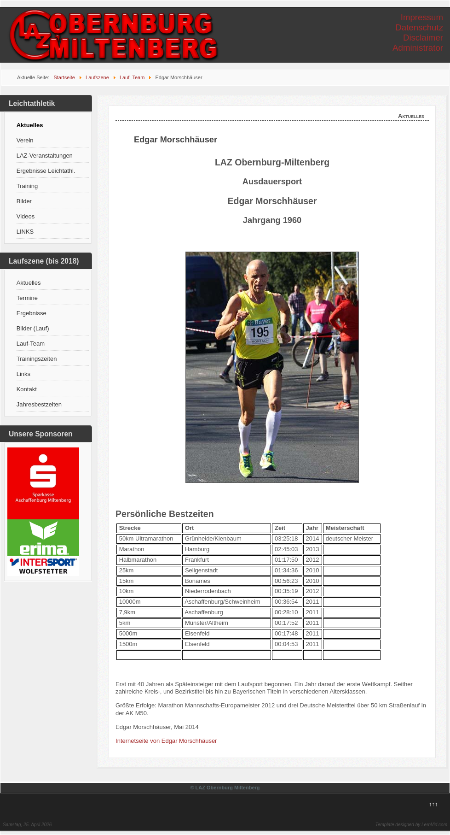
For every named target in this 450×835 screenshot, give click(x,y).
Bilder (24, 201)
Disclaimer (423, 37)
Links (23, 373)
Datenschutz (419, 27)
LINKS (25, 231)
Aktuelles (30, 125)
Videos (26, 216)
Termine (27, 297)
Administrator (417, 48)
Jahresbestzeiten (39, 404)
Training (27, 185)
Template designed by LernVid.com (411, 824)
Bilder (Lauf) (33, 328)
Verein (25, 140)
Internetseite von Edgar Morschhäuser (166, 740)
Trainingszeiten (37, 358)
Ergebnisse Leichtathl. (46, 170)
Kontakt (27, 389)
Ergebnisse (31, 313)
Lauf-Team (31, 343)
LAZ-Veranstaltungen (45, 155)
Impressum (422, 17)
